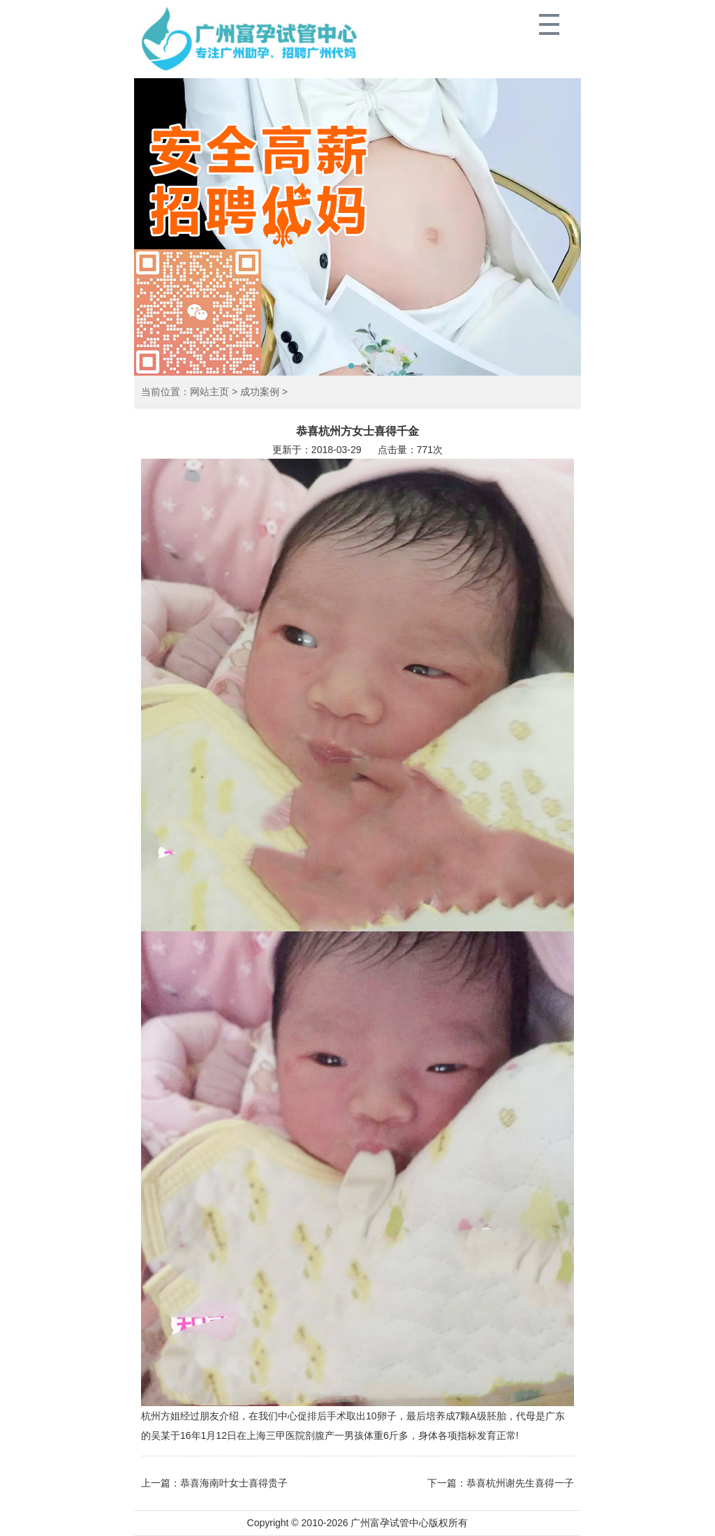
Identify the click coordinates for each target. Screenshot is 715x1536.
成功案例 (259, 391)
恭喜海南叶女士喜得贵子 (234, 1483)
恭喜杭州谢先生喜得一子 (520, 1483)
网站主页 (209, 391)
